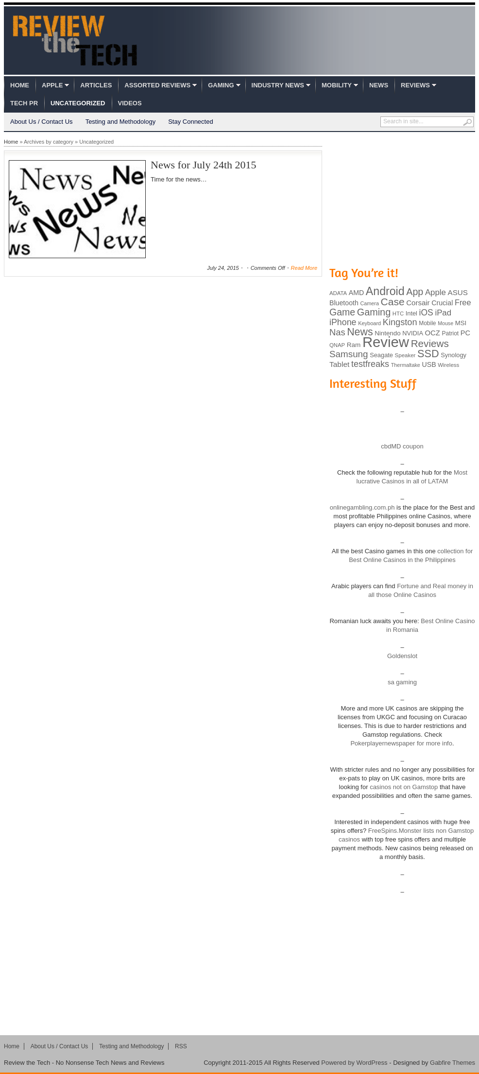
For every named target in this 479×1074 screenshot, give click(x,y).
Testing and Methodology (121, 121)
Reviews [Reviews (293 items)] (430, 343)
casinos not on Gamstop (403, 787)
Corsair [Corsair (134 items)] (417, 302)
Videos (130, 103)
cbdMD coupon (402, 446)
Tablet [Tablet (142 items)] (339, 364)
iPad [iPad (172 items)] (443, 312)
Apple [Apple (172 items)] (435, 292)
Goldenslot (402, 656)
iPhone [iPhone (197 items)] (343, 322)
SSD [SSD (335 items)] (428, 353)
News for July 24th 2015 (204, 165)
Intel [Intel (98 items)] (411, 313)
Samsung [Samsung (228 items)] (348, 354)
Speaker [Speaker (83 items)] (405, 355)
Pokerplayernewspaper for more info (401, 743)
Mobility (337, 85)
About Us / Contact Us (41, 121)
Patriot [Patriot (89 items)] (450, 333)
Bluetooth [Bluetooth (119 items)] (344, 303)
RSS (181, 1046)
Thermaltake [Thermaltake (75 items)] (405, 365)
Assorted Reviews (157, 85)
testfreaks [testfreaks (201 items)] (370, 364)
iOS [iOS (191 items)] (426, 312)
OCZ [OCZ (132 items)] (432, 333)
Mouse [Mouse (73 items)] (445, 323)
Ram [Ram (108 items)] (354, 344)
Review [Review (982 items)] (385, 342)
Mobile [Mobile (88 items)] (427, 323)
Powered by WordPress (354, 1062)
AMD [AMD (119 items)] (356, 293)
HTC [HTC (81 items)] (398, 313)
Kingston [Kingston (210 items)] (400, 322)
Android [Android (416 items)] (385, 291)
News (378, 85)
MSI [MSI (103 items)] (460, 323)
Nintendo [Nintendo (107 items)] (387, 333)
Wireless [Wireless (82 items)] (448, 365)
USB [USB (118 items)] (429, 364)
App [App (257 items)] (414, 291)
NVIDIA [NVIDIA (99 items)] (412, 333)
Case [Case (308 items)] (393, 301)
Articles (96, 85)
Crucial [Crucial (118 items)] (442, 303)
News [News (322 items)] (360, 332)
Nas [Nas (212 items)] (337, 332)
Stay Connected (190, 121)
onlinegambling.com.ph (362, 507)
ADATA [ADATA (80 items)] (338, 293)
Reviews (415, 85)
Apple (52, 85)
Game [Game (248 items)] (342, 312)
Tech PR (24, 103)
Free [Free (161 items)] (463, 302)
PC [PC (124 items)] (465, 333)
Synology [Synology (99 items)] (453, 355)
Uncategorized (78, 103)
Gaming (221, 85)
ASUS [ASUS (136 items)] (458, 292)
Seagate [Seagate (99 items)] (381, 355)
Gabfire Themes (452, 1062)
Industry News (278, 85)
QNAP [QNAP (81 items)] (337, 345)
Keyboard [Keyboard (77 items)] (369, 323)
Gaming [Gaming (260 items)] (374, 312)
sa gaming (402, 682)
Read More (304, 268)
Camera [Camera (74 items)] (369, 303)
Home (19, 85)
